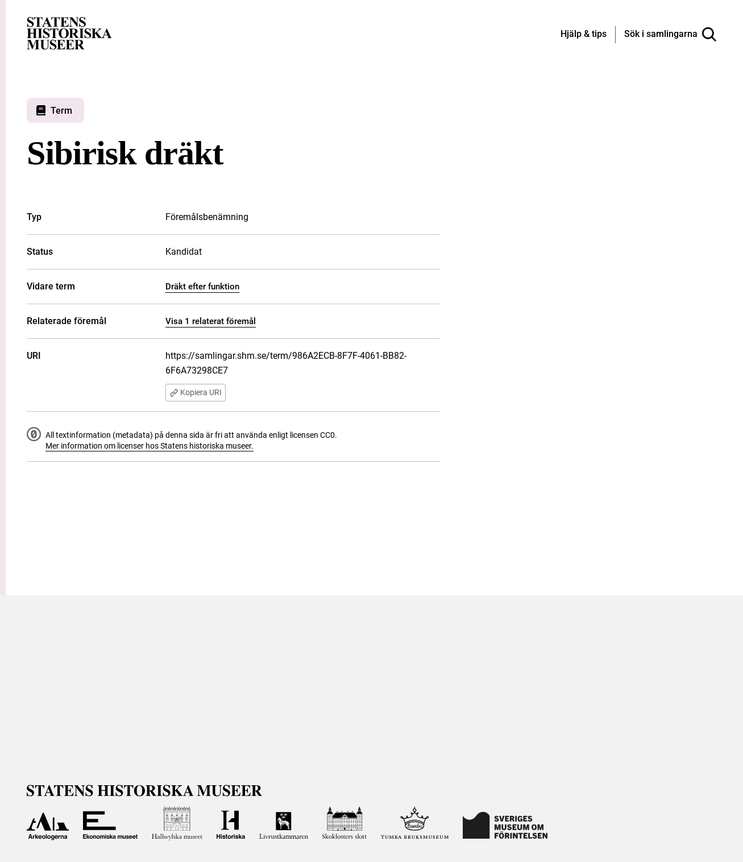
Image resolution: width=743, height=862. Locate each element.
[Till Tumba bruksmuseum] (415, 824)
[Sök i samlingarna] (670, 34)
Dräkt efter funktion (202, 286)
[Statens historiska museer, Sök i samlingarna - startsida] (69, 32)
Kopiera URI (197, 393)
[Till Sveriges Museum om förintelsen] (505, 824)
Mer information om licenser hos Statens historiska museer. (149, 446)
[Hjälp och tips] (584, 34)
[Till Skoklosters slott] (344, 824)
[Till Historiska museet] (231, 824)
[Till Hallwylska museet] (177, 824)
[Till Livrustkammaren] (283, 824)
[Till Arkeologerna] (48, 824)
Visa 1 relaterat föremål (210, 321)
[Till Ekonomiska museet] (110, 824)
